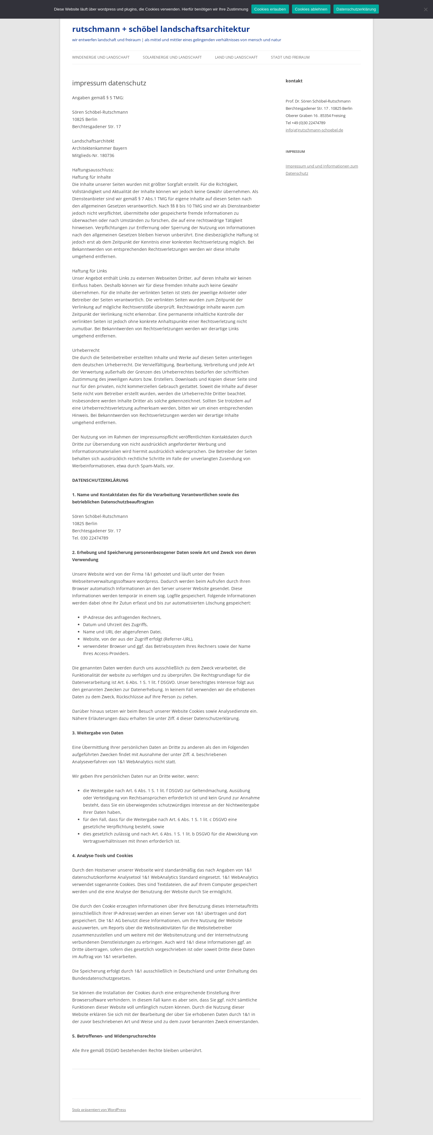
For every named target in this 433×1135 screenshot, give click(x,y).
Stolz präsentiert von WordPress (99, 1109)
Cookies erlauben (270, 9)
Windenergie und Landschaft (101, 57)
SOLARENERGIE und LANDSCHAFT (172, 57)
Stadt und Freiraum (290, 57)
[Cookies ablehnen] (425, 9)
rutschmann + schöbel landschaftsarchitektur (161, 28)
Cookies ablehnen (311, 9)
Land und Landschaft (236, 57)
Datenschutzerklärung (356, 9)
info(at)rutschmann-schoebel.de (314, 130)
